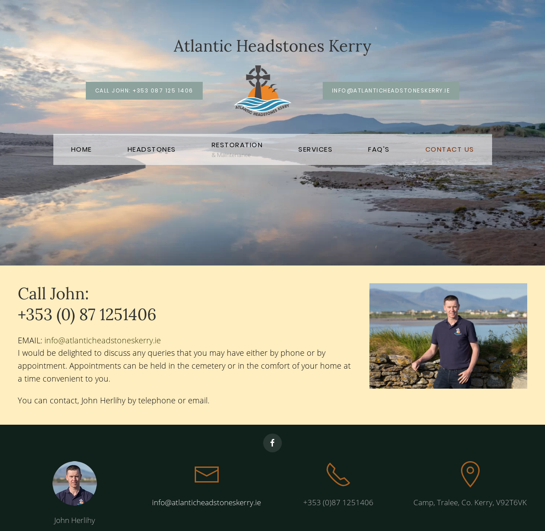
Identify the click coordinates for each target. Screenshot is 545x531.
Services (315, 149)
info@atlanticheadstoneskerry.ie (391, 90)
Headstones (152, 149)
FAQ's (379, 149)
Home (81, 149)
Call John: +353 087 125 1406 (144, 90)
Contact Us (449, 149)
